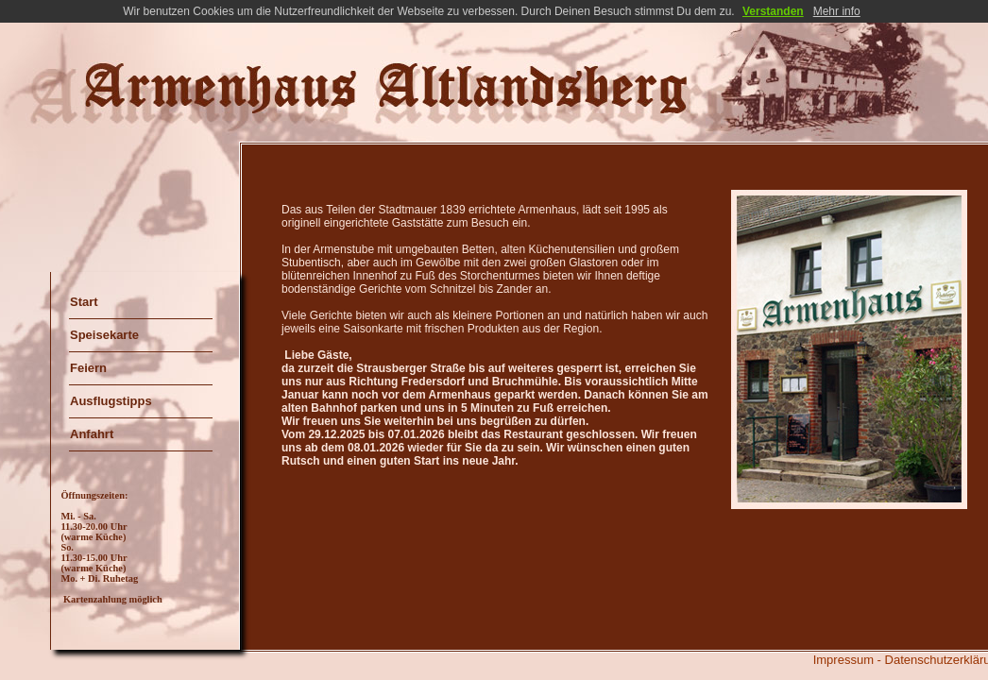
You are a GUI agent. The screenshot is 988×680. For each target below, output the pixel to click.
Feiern (88, 368)
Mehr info (836, 11)
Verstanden (773, 11)
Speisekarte (104, 335)
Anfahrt (91, 434)
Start (84, 302)
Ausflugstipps (111, 401)
